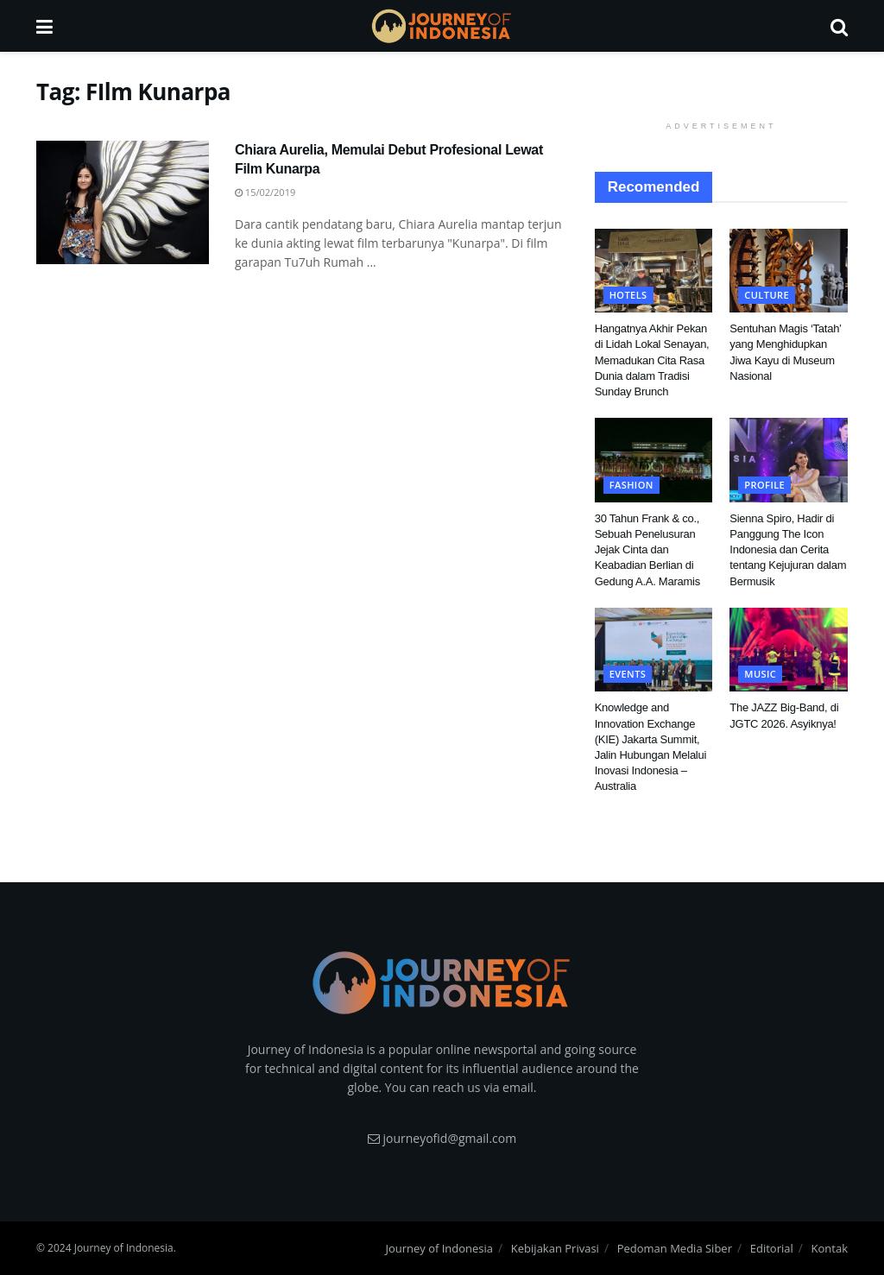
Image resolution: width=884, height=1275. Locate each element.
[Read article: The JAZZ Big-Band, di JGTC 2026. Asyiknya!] (788, 650)
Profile (764, 484)
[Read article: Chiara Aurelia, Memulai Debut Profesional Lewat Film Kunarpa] (122, 202)
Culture (766, 294)
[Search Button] (839, 26)
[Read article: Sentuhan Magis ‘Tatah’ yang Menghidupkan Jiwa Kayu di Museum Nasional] (788, 271)
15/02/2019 (265, 192)
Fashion (631, 484)
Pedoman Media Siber (674, 1248)
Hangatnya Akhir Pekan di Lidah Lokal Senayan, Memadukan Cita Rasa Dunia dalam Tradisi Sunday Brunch (652, 360)
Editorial (771, 1248)
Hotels (628, 294)
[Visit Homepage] (441, 26)
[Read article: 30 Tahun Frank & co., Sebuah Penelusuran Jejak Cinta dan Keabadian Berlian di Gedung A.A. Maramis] (654, 460)
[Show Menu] (44, 26)
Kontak (829, 1248)
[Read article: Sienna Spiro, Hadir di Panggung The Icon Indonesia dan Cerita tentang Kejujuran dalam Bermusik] (788, 460)
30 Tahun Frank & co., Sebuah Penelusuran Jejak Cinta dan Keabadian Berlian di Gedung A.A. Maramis (647, 550)
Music (760, 673)
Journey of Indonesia (439, 1248)
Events (628, 673)
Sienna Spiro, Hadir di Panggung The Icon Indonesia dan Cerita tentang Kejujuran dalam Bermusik (787, 550)
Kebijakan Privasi (555, 1248)
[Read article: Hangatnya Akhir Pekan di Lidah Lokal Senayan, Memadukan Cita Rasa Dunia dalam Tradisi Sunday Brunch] (654, 271)
